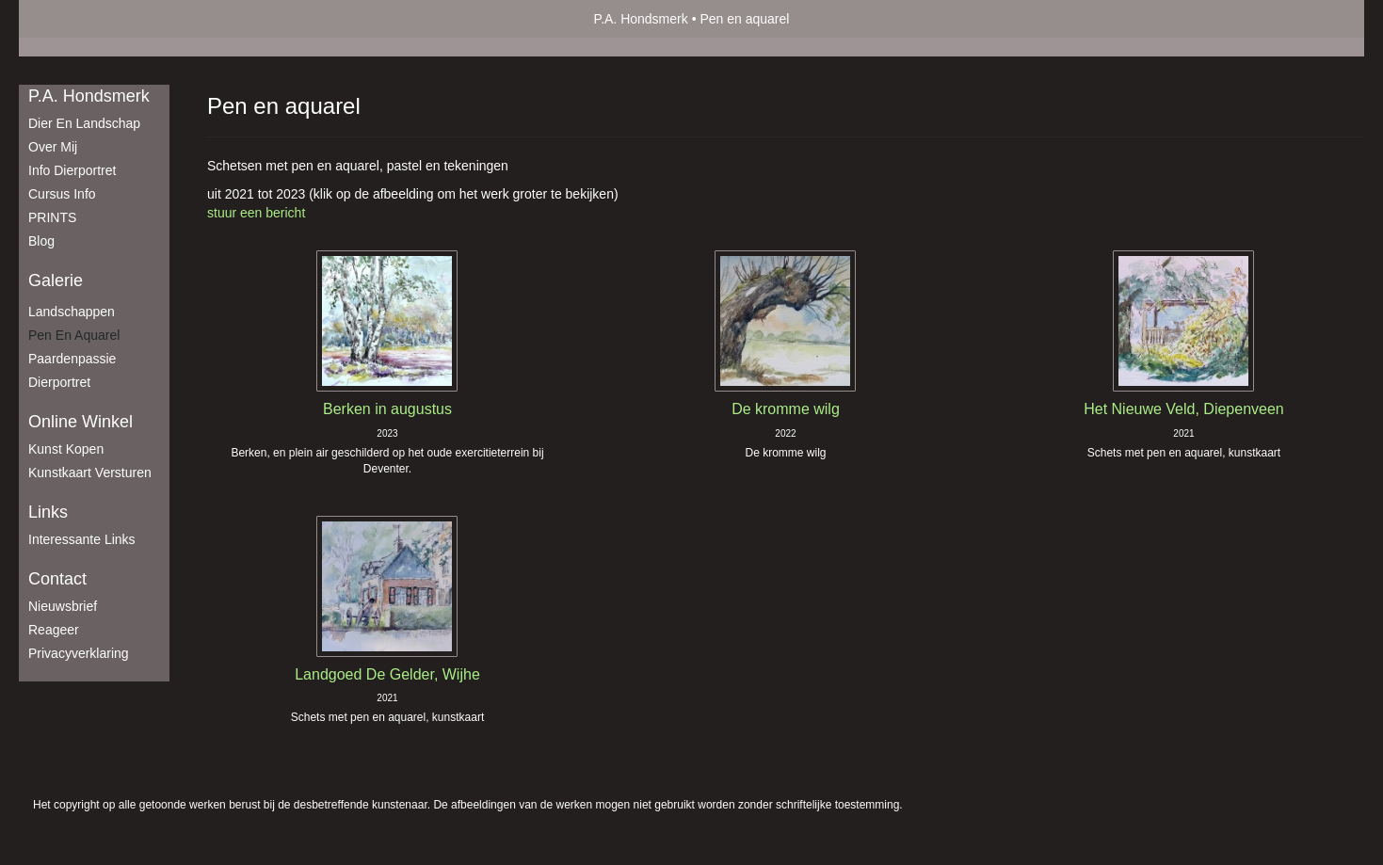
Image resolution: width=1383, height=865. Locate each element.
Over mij (52, 146)
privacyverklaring (78, 653)
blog (41, 240)
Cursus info (62, 193)
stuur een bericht (256, 212)
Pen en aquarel (74, 335)
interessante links (82, 539)
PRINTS (52, 217)
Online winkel (80, 421)
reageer (53, 629)
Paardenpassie (72, 358)
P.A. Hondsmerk (641, 18)
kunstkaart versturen (90, 472)
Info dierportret (72, 170)
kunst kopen (66, 449)
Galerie (55, 280)
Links (48, 512)
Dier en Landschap (84, 123)
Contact (57, 578)
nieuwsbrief (62, 606)
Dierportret (59, 382)
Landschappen (71, 311)
